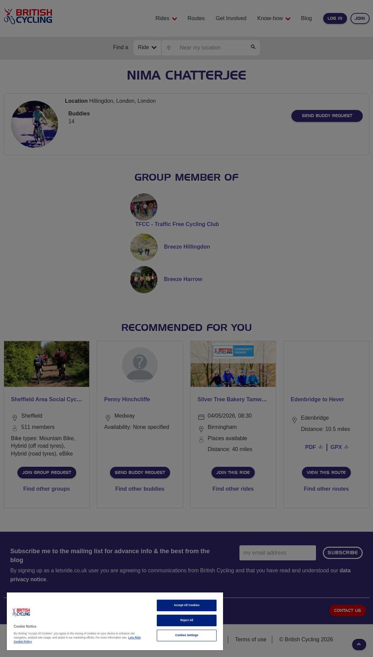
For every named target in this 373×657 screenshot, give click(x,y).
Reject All (186, 620)
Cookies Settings (186, 635)
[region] (115, 621)
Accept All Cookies (186, 605)
